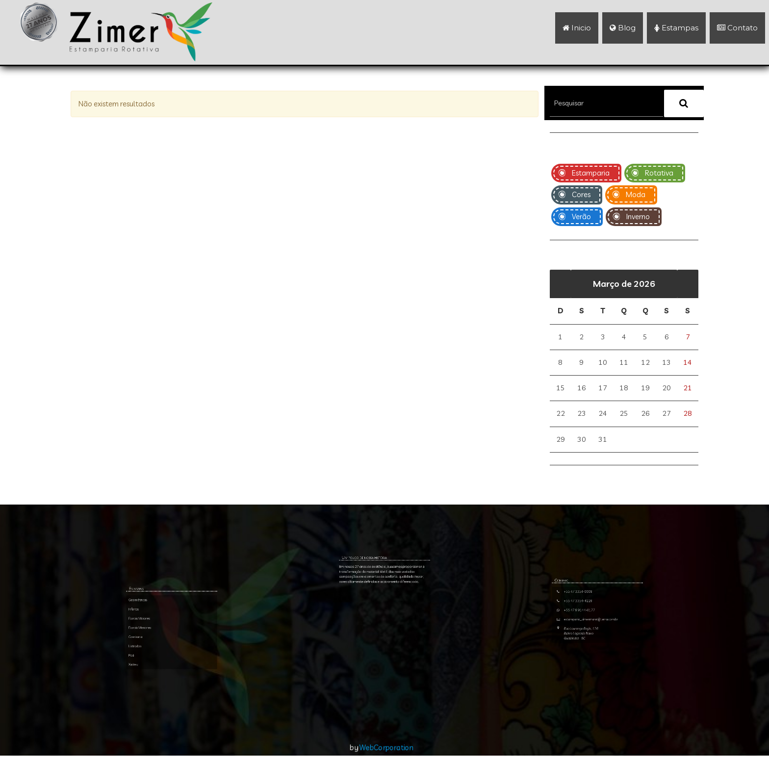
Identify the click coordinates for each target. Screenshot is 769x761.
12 (645, 362)
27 (666, 414)
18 (623, 388)
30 (581, 441)
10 (602, 362)
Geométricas (161, 679)
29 (560, 441)
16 (581, 388)
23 (581, 414)
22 (560, 414)
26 (645, 414)
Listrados (160, 693)
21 (687, 388)
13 (666, 362)
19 (645, 388)
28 (687, 414)
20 (666, 388)
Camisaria (160, 690)
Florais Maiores (161, 684)
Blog (623, 27)
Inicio (577, 27)
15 (560, 388)
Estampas (676, 27)
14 (687, 362)
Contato (737, 27)
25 (623, 414)
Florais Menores (161, 687)
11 (623, 362)
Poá (159, 696)
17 (602, 388)
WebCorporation (387, 752)
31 (602, 441)
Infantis (160, 682)
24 (602, 414)
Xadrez (159, 699)
